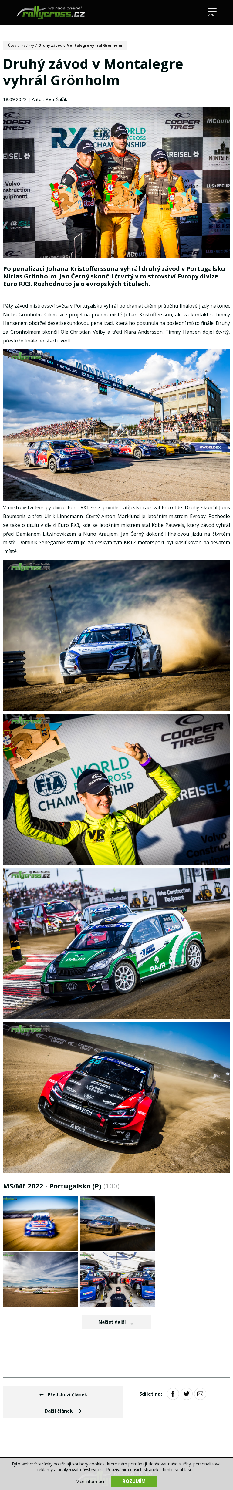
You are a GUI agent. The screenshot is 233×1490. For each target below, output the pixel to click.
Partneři (101, 1427)
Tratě (142, 1414)
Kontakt (132, 1427)
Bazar (217, 1414)
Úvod (13, 45)
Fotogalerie (86, 1414)
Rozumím (134, 1481)
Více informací (90, 1481)
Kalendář (50, 1414)
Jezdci (117, 1414)
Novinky (29, 45)
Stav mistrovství (180, 1414)
